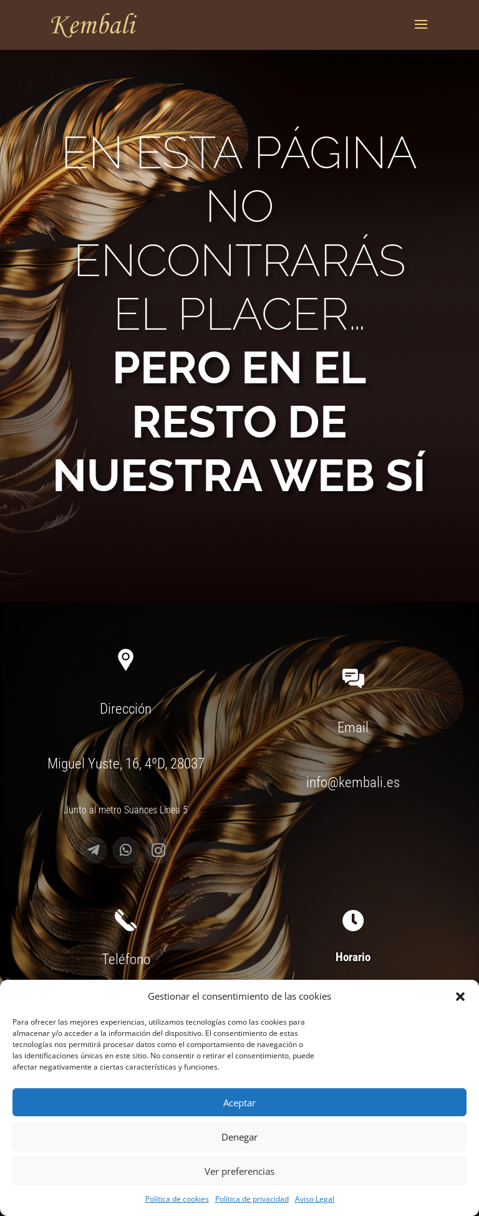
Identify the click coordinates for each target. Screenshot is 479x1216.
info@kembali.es (353, 782)
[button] (460, 996)
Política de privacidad (252, 1199)
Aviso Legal (314, 1199)
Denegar (239, 1137)
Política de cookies (177, 1199)
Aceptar (239, 1102)
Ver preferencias (239, 1171)
